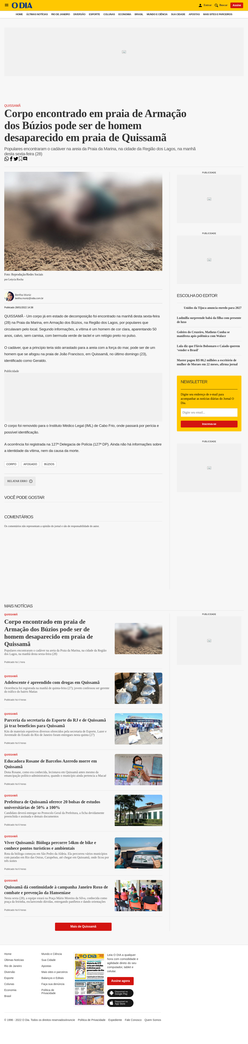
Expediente (115, 1019)
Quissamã (12, 105)
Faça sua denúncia (52, 984)
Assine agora (120, 980)
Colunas (109, 14)
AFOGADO (30, 464)
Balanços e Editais (52, 978)
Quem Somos (153, 1019)
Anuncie (70, 1019)
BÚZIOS (49, 464)
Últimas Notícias (37, 14)
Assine (236, 5)
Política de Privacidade (48, 991)
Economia (124, 14)
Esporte (94, 14)
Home (19, 14)
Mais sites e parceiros (217, 14)
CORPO (11, 464)
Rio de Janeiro (60, 14)
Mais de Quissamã (83, 926)
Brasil (139, 14)
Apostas (194, 14)
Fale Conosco (133, 1019)
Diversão (79, 14)
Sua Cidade (178, 14)
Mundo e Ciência (157, 14)
